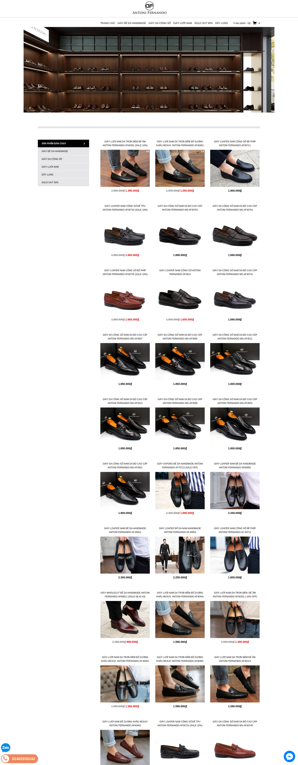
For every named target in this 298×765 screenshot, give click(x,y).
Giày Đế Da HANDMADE (55, 151)
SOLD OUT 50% (50, 182)
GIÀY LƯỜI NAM (50, 167)
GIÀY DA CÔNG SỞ (52, 159)
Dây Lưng (47, 174)
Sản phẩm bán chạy (63, 143)
